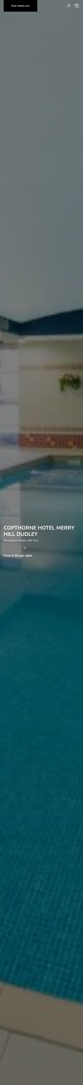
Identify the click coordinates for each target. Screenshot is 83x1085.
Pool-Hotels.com (20, 5)
